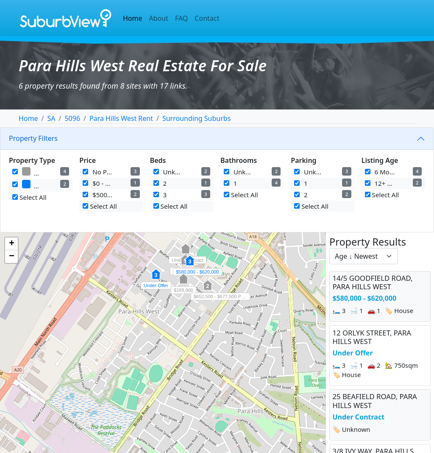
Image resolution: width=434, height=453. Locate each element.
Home (132, 18)
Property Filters (33, 138)
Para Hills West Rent (121, 118)
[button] (190, 265)
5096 (72, 118)
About (158, 18)
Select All (29, 197)
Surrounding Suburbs (196, 118)
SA (51, 118)
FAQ (181, 18)
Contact (207, 18)
